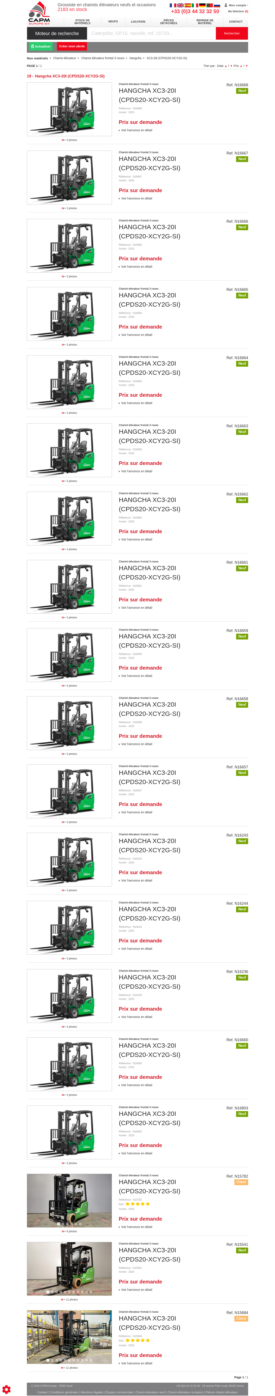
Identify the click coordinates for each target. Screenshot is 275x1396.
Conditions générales (64, 1392)
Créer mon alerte (72, 46)
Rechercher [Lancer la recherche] (232, 33)
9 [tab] (83, 1294)
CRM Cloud (65, 1385)
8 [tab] (78, 1294)
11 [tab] (92, 1294)
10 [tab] (88, 1294)
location (138, 21)
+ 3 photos (69, 140)
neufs (113, 21)
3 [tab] (74, 134)
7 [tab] (74, 1294)
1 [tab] (66, 134)
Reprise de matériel (205, 22)
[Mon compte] (236, 5)
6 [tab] (81, 1226)
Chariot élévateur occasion (185, 1392)
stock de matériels (82, 22)
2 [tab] (70, 134)
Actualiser (40, 46)
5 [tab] (76, 1226)
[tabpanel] (69, 109)
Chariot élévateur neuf (150, 1392)
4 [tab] (72, 1226)
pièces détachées (168, 22)
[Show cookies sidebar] (6, 1389)
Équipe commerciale (119, 1392)
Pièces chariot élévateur (222, 1392)
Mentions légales (92, 1392)
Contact (236, 21)
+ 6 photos (69, 1231)
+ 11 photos (69, 1299)
